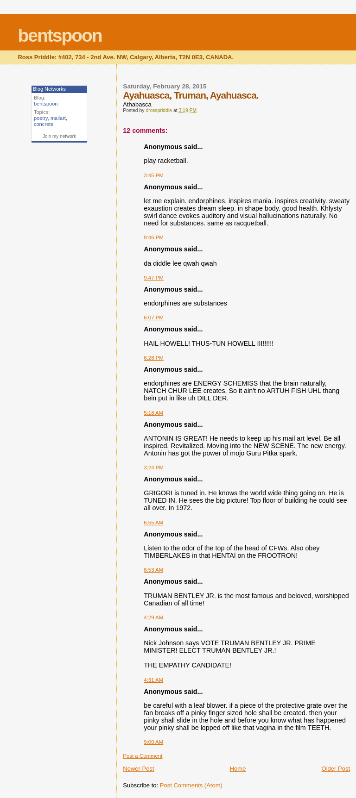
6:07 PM (154, 317)
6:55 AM (153, 522)
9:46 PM (154, 237)
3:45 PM (154, 175)
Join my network (59, 136)
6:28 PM (154, 358)
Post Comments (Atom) (191, 785)
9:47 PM (154, 278)
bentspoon (60, 35)
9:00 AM (153, 742)
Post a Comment (142, 756)
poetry (41, 118)
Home (238, 768)
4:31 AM (153, 680)
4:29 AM (153, 617)
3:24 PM (154, 467)
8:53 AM (153, 570)
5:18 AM (153, 413)
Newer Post (138, 768)
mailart (58, 118)
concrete (43, 124)
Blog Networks (49, 89)
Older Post (336, 768)
